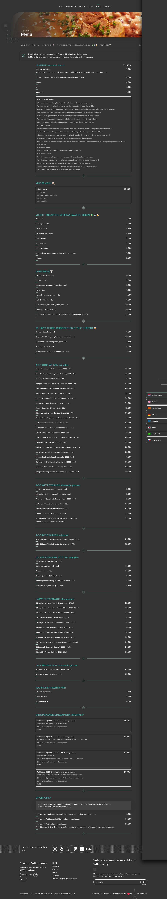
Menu (98, 6)
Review (90, 6)
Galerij (82, 6)
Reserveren (71, 6)
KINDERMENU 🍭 (48, 45)
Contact (107, 6)
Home (61, 6)
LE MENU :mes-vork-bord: (30, 45)
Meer (142, 45)
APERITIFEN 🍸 (105, 45)
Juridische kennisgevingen (64, 879)
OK (143, 882)
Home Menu (26, 31)
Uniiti (144, 894)
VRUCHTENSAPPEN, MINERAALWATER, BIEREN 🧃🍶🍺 (77, 45)
